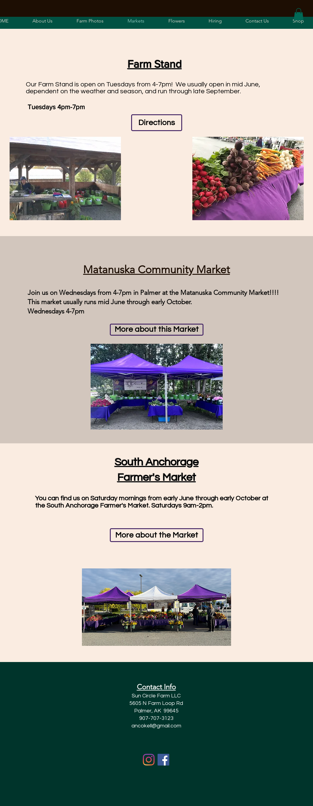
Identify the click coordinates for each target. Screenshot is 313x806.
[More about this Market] (156, 330)
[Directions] (156, 122)
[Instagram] (149, 760)
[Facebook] (163, 760)
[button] (176, 20)
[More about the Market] (156, 535)
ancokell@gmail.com (156, 726)
